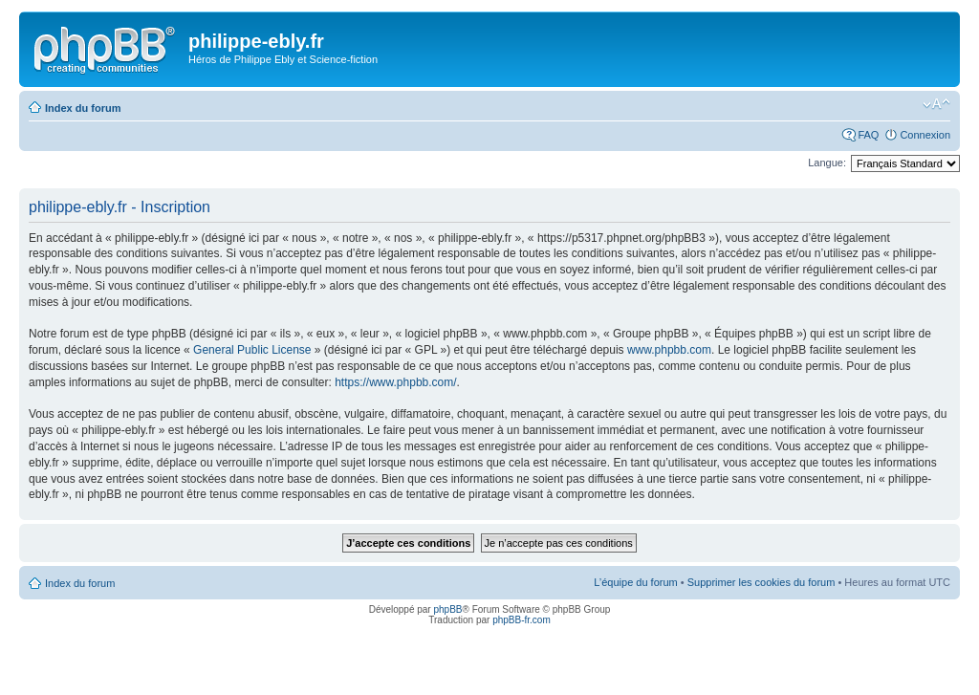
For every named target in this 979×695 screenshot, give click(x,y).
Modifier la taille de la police (936, 104)
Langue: (827, 162)
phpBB (447, 609)
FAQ (868, 135)
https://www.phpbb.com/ (395, 382)
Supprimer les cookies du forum (761, 582)
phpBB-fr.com (521, 620)
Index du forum (82, 108)
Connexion (925, 135)
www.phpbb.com (669, 350)
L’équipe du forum (635, 582)
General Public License (252, 350)
